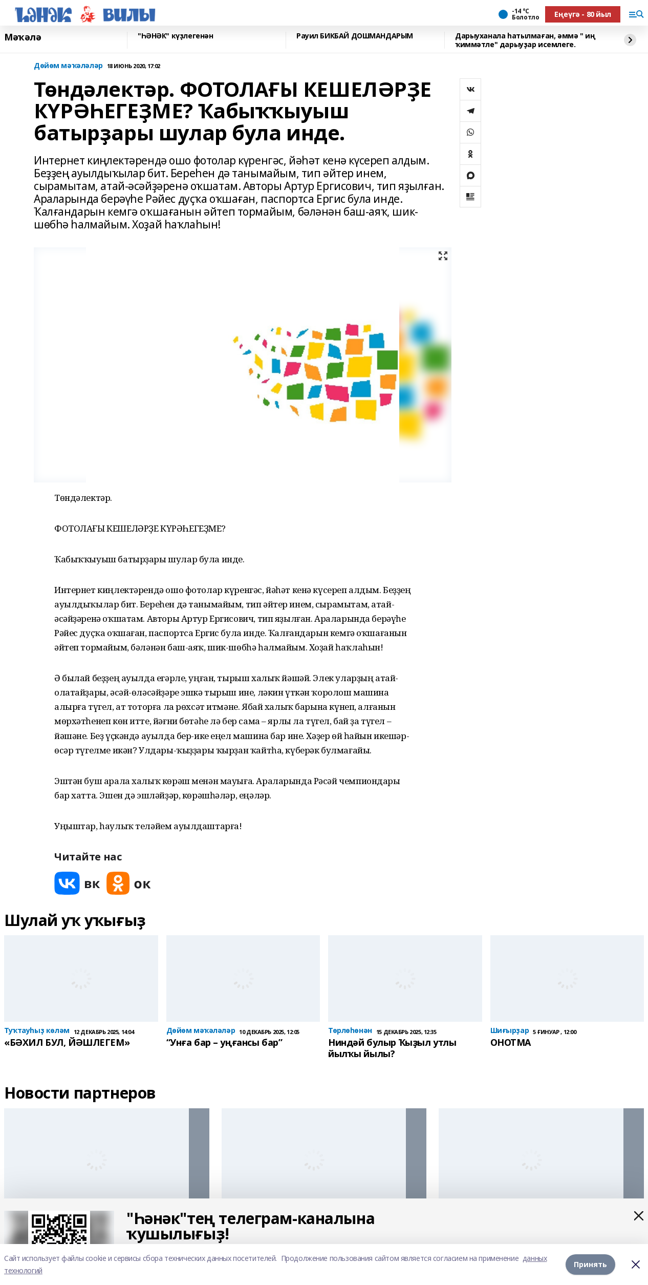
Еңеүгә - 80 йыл (582, 14)
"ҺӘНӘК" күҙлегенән (175, 36)
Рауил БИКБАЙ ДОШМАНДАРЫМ (354, 36)
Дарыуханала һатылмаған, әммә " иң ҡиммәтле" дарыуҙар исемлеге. (525, 40)
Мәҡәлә (22, 37)
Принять (590, 1264)
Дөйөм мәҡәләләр (68, 65)
